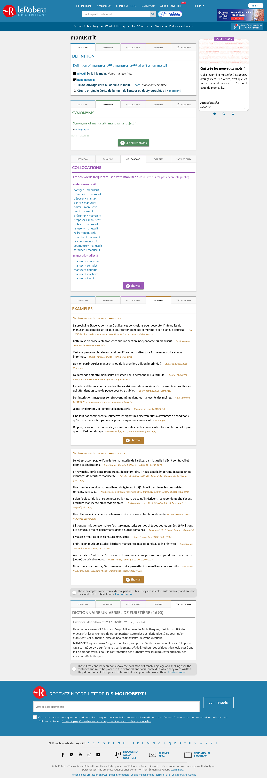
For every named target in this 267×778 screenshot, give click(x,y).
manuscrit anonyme (86, 261)
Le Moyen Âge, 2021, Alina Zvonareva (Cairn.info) (131, 431)
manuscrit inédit (84, 278)
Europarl (162, 420)
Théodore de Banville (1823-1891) (150, 408)
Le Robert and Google (184, 774)
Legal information (119, 774)
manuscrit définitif (85, 270)
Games (158, 26)
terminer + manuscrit (87, 250)
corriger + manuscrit (86, 190)
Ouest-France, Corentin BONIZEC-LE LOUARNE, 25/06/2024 (133, 464)
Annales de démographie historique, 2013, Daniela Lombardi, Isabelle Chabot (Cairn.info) (145, 491)
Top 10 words (139, 26)
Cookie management (142, 774)
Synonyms (104, 6)
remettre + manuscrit (87, 237)
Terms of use (163, 774)
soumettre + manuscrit (88, 246)
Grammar (148, 6)
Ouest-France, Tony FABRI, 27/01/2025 (152, 536)
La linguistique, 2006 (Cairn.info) (155, 390)
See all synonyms (136, 143)
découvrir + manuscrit (87, 194)
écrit (137, 85)
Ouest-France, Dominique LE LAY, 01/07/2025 (130, 559)
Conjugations (126, 6)
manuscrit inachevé (86, 274)
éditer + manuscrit (85, 207)
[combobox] (116, 14)
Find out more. (124, 594)
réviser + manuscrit (86, 241)
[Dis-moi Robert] (170, 14)
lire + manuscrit (83, 211)
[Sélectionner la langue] (255, 5)
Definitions (84, 6)
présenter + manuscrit (87, 216)
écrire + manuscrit (85, 203)
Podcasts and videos (181, 26)
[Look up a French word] (153, 14)
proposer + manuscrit (87, 220)
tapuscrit (174, 90)
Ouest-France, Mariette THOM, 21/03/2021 (110, 356)
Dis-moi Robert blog (85, 26)
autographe (82, 129)
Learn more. (177, 769)
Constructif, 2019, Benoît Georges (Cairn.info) (171, 529)
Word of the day (114, 26)
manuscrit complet (85, 265)
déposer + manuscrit (86, 198)
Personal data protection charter (89, 774)
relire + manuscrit (85, 233)
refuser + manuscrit (86, 228)
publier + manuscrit (86, 224)
